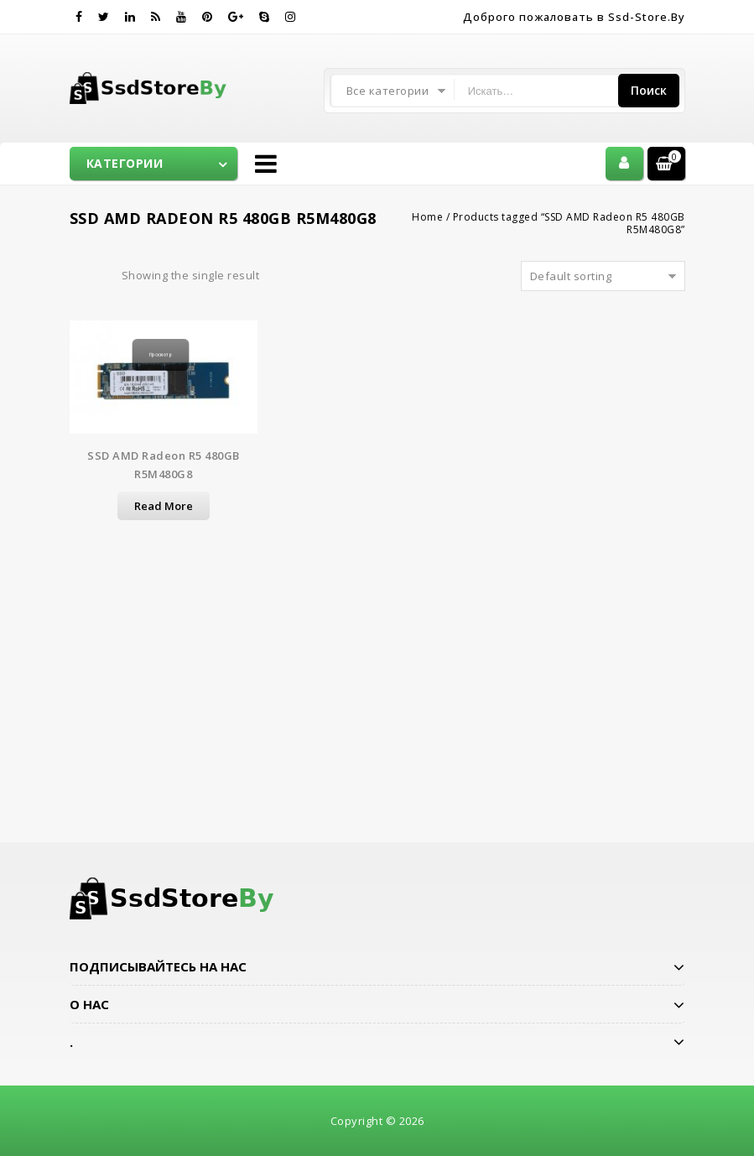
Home (427, 217)
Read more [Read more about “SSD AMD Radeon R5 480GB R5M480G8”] (163, 505)
